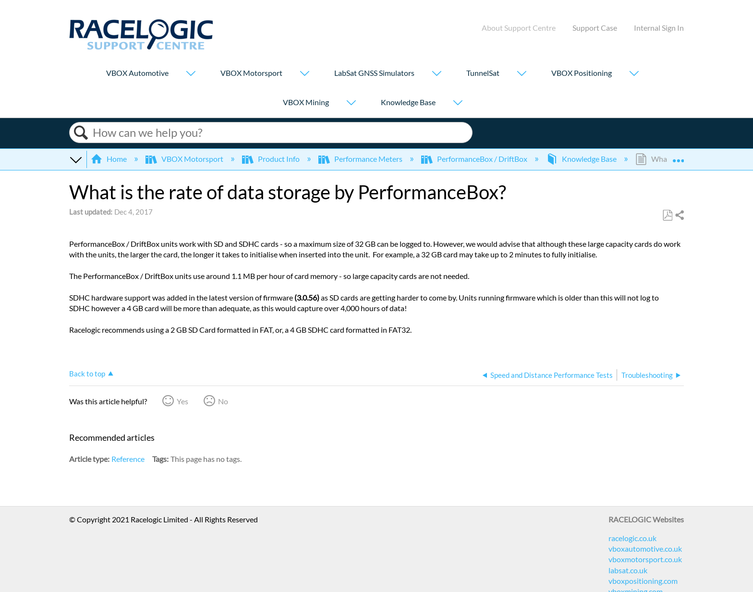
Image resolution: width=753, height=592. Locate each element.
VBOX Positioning (581, 72)
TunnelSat (482, 72)
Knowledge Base (408, 102)
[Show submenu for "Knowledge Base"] (457, 103)
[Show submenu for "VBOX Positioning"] (634, 74)
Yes (182, 401)
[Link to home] (141, 46)
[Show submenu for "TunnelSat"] (521, 74)
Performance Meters (361, 158)
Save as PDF (667, 215)
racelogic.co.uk (632, 538)
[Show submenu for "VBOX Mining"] (351, 103)
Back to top (87, 373)
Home (109, 158)
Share (679, 215)
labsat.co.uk (627, 570)
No (223, 401)
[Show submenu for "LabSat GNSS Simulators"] (436, 74)
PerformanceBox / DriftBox (475, 158)
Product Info (271, 158)
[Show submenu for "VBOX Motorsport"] (304, 74)
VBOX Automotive (137, 72)
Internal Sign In (659, 27)
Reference (128, 458)
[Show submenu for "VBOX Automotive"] (190, 74)
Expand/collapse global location (678, 156)
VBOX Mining (306, 102)
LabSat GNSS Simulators (374, 72)
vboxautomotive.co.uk (645, 548)
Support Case (594, 27)
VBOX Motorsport (251, 72)
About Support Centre (519, 27)
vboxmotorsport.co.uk (645, 559)
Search (81, 132)
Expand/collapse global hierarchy (75, 159)
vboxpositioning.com (643, 580)
